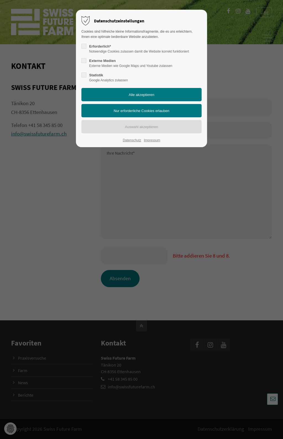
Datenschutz (132, 140)
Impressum (152, 140)
